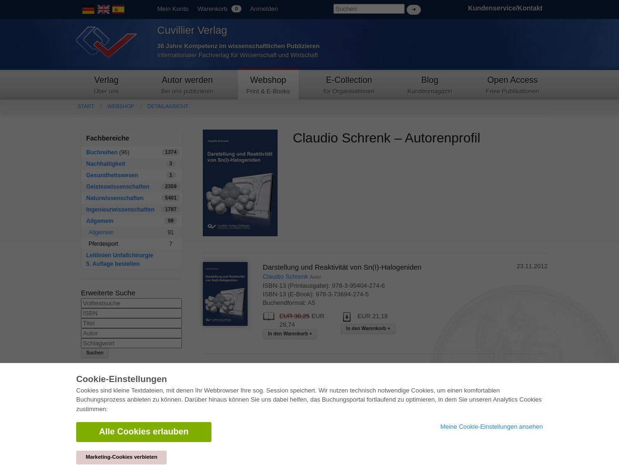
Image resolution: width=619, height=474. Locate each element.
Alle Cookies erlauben (144, 431)
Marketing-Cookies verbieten (121, 457)
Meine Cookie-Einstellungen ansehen (491, 426)
